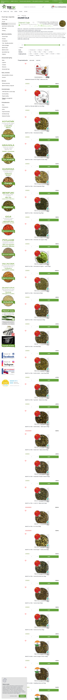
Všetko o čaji (6, 11)
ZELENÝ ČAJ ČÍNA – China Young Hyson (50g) (24, 161)
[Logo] (8, 7)
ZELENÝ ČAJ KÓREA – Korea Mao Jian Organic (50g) (26, 430)
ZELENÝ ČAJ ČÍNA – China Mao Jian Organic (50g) (25, 134)
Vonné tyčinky (5, 93)
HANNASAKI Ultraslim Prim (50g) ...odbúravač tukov (24, 80)
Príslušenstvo (5, 107)
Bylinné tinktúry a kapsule (8, 85)
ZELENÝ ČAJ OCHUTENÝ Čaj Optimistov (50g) (41, 483)
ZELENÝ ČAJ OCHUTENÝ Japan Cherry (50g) (25, 590)
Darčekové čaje (5, 113)
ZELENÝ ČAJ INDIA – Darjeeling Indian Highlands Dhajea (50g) (41, 296)
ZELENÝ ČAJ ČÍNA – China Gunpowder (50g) (40, 107)
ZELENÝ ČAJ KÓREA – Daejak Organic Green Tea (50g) (41, 403)
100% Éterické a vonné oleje (8, 91)
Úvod (19, 15)
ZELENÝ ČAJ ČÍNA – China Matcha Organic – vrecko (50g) (40, 134)
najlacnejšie (31, 60)
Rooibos (4, 38)
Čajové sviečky (5, 96)
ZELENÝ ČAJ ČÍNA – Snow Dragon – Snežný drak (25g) (25, 241)
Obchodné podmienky (58, 686)
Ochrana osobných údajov (58, 687)
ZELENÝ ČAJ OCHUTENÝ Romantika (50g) (56, 618)
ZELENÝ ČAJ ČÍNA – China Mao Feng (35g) (57, 107)
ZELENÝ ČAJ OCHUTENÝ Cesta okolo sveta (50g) (25, 510)
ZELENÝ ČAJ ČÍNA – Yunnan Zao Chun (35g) (26, 268)
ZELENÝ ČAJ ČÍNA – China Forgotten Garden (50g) (24, 107)
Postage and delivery (41, 691)
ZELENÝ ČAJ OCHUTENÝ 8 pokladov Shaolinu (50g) (40, 457)
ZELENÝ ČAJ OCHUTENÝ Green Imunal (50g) (25, 563)
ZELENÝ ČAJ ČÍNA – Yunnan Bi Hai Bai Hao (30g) (41, 241)
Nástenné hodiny (6, 116)
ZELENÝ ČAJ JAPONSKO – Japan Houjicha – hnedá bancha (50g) (56, 349)
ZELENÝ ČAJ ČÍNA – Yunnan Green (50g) (57, 241)
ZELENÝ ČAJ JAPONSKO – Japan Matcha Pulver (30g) (41, 377)
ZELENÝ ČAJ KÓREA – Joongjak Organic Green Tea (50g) (57, 403)
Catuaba (4, 64)
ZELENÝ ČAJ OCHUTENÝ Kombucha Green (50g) (40, 590)
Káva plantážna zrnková (7, 75)
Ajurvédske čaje (5, 52)
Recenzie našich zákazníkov (25, 1)
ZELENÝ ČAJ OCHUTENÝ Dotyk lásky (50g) (57, 510)
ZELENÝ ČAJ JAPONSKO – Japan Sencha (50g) (56, 377)
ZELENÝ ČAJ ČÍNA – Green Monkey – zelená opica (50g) (41, 189)
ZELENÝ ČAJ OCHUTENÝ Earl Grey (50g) (25, 537)
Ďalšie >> (44, 656)
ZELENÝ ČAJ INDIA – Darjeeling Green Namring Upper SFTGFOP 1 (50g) (25, 295)
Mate (3, 60)
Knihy (3, 109)
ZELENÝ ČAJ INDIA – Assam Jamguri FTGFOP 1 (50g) (41, 268)
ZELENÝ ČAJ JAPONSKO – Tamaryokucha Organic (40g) (25, 404)
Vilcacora (4, 67)
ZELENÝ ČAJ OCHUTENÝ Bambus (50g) (24, 483)
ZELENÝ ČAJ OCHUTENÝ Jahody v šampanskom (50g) (58, 563)
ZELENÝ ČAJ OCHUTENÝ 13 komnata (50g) (56, 430)
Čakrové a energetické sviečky (7, 99)
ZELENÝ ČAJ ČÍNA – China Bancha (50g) (56, 80)
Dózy (3, 105)
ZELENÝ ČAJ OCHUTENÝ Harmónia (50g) (40, 563)
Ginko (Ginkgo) (5, 45)
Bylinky (16, 11)
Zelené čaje (4, 24)
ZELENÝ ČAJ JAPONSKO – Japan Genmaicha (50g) (24, 349)
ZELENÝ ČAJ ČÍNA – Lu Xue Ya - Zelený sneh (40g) (41, 216)
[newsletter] (61, 672)
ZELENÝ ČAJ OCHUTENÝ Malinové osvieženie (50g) (57, 590)
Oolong (3, 30)
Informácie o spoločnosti (58, 684)
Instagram (57, 692)
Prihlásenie (56, 1)
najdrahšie (38, 60)
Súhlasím (22, 696)
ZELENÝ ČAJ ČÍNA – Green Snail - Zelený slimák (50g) (58, 188)
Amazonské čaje (5, 69)
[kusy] (21, 86)
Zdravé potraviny (6, 83)
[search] (43, 7)
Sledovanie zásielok (41, 689)
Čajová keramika (6, 111)
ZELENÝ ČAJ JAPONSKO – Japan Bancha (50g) (40, 322)
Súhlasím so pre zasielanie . (54, 675)
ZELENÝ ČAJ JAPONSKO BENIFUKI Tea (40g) (24, 322)
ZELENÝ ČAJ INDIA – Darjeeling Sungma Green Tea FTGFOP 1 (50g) (57, 295)
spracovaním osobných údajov (54, 674)
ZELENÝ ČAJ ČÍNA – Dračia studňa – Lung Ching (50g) (57, 161)
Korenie (20, 11)
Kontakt (25, 11)
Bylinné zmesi (5, 49)
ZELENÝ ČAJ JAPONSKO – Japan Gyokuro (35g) (40, 349)
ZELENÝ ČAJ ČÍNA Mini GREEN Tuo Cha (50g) (41, 80)
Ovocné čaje (5, 36)
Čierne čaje (4, 19)
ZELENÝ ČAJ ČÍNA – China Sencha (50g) (56, 134)
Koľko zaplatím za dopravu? (37, 1)
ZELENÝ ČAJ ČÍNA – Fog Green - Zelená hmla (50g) (25, 188)
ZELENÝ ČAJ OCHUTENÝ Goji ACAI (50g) (41, 537)
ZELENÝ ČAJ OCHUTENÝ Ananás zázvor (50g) (58, 457)
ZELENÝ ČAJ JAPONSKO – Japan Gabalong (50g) (56, 322)
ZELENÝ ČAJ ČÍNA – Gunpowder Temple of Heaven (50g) (25, 214)
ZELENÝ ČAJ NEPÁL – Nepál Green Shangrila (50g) (40, 431)
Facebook (57, 690)
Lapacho (4, 62)
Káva (12, 11)
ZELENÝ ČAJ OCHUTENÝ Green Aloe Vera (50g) (57, 537)
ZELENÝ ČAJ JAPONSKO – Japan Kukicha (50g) (24, 377)
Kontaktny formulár (59, 689)
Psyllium (4, 54)
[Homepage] (1, 11)
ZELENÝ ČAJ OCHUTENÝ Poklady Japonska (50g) (42, 617)
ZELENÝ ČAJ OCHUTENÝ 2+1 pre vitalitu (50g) (25, 457)
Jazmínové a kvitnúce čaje (8, 26)
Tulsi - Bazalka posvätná (7, 43)
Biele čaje (4, 28)
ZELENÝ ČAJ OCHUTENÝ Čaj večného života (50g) (57, 484)
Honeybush (4, 41)
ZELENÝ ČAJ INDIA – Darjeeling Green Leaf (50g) (57, 268)
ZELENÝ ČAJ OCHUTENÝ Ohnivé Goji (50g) (25, 617)
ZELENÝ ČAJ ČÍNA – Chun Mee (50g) (41, 161)
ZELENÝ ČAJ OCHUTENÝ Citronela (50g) (40, 510)
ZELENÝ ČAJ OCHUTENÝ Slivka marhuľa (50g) (41, 644)
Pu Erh (3, 21)
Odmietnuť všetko (13, 696)
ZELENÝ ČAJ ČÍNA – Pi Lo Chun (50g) (57, 216)
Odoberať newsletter (14, 673)
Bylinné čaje (5, 47)
